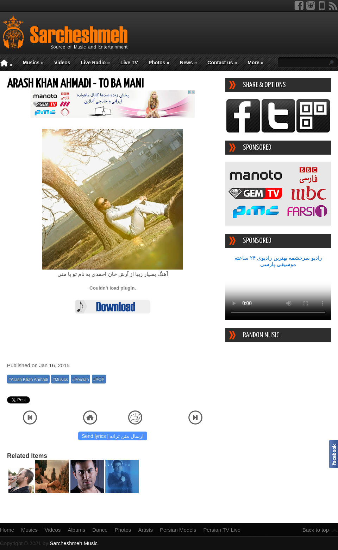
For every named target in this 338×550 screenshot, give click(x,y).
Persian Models (178, 530)
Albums (76, 530)
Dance (99, 530)
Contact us (222, 62)
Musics (33, 62)
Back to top (315, 530)
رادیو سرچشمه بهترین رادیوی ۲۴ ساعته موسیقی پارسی (278, 261)
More (255, 62)
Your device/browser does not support (278, 293)
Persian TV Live (221, 530)
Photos (159, 62)
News (188, 62)
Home (7, 530)
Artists (145, 530)
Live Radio (95, 62)
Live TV (129, 62)
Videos (62, 62)
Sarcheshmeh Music (74, 543)
